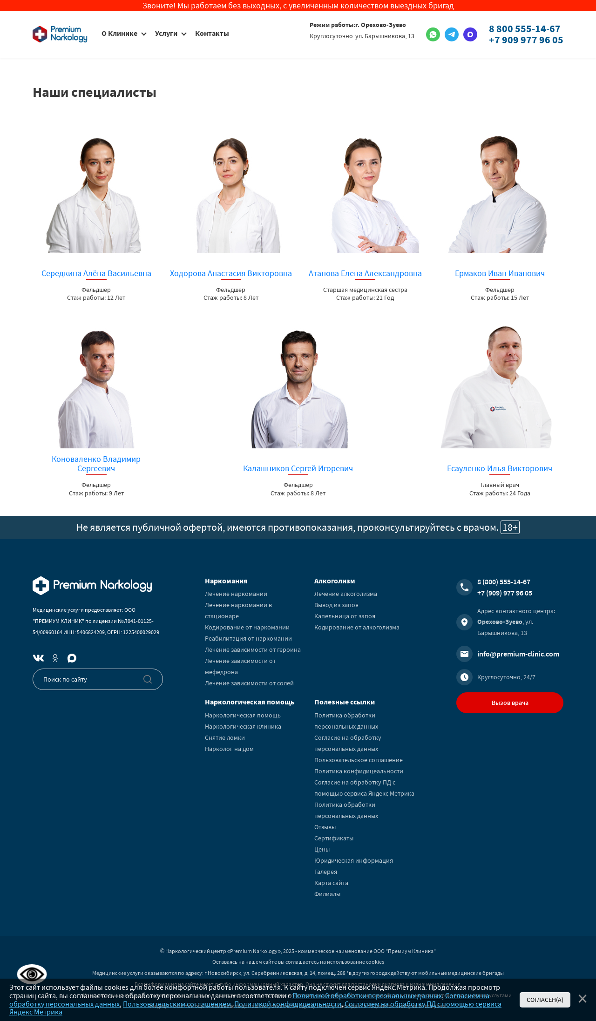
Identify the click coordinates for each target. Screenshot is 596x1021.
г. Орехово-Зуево (380, 24)
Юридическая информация (353, 860)
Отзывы (325, 827)
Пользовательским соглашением (177, 1003)
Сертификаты (333, 838)
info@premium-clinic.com (518, 653)
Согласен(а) (545, 999)
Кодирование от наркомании (247, 627)
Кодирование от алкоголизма (357, 627)
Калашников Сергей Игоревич (298, 468)
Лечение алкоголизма (345, 593)
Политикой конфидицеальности (287, 1003)
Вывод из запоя (336, 605)
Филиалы (327, 894)
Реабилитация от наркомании (248, 638)
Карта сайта (331, 883)
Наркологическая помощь (243, 715)
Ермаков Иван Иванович (500, 273)
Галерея (325, 871)
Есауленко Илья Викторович (499, 468)
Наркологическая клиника (243, 726)
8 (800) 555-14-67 (503, 581)
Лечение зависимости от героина (253, 649)
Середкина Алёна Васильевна (96, 273)
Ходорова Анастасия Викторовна (231, 273)
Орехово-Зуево (499, 621)
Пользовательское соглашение (358, 760)
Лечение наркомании (236, 593)
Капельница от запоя (344, 616)
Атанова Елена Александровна (365, 273)
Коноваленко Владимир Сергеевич (96, 463)
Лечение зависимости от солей (249, 683)
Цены (322, 849)
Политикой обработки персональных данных (367, 995)
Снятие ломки (225, 737)
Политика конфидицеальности (358, 771)
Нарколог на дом (229, 748)
